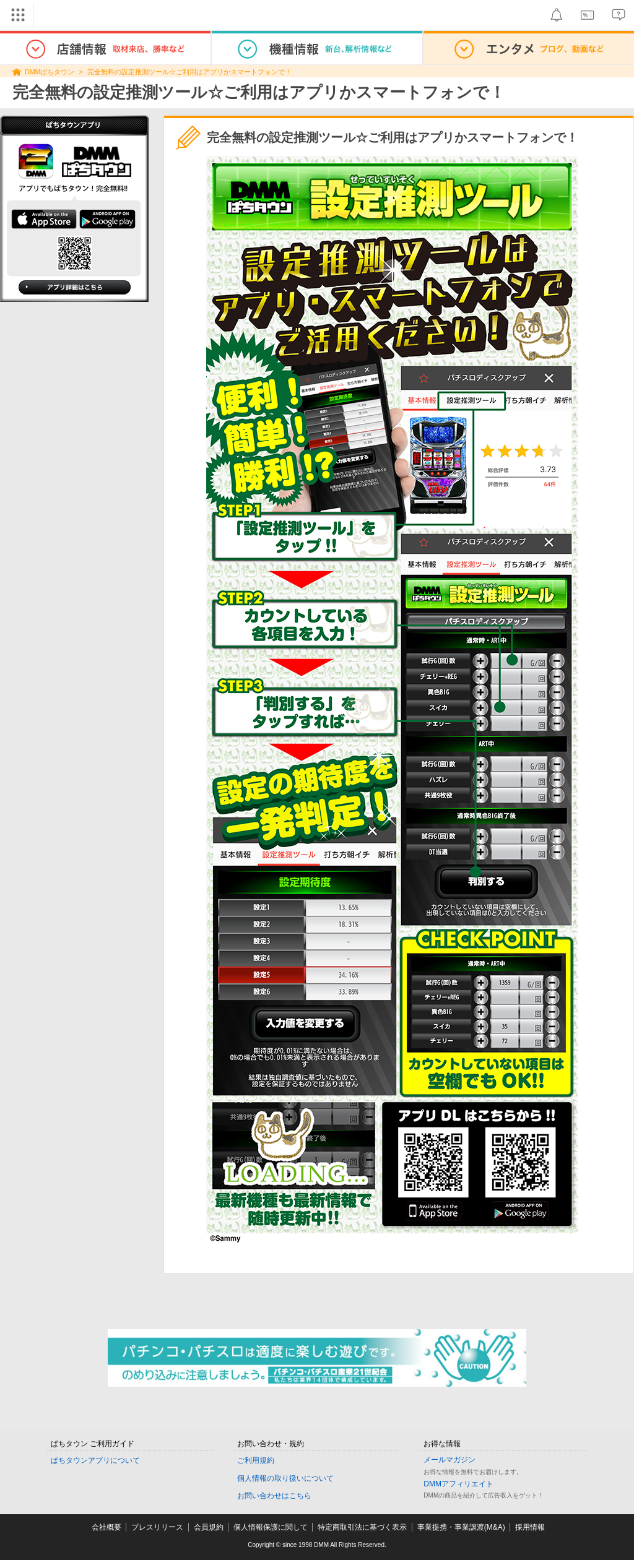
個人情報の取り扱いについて (285, 1478)
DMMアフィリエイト (458, 1484)
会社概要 (106, 1527)
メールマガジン (449, 1459)
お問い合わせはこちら (274, 1495)
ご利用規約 (255, 1460)
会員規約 (209, 1527)
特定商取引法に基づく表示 (362, 1527)
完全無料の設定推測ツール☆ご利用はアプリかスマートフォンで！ (189, 71)
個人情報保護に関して (270, 1527)
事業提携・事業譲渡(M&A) (461, 1527)
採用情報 (530, 1527)
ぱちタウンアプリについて (95, 1460)
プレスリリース (157, 1527)
